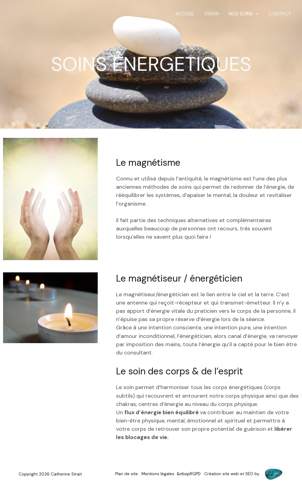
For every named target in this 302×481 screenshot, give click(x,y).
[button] (256, 14)
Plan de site (126, 473)
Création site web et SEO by (246, 473)
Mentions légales (158, 473)
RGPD (195, 473)
